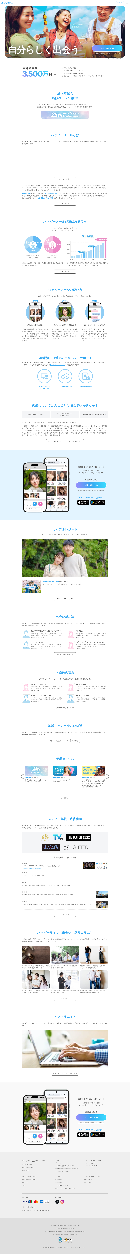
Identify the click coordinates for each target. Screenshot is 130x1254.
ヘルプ (24, 1185)
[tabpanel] (36, 776)
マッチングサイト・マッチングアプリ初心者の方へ (65, 441)
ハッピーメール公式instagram (91, 1163)
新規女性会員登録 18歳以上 (29, 1177)
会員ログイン (25, 1182)
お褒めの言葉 (58, 1182)
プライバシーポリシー (61, 1163)
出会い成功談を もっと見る (65, 654)
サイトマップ (87, 1182)
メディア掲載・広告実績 (61, 1185)
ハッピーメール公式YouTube (91, 1166)
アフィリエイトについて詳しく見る (65, 1073)
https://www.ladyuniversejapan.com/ (32, 868)
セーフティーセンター (57, 365)
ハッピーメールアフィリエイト (92, 1177)
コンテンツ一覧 (88, 1179)
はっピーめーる (26, 1210)
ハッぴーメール (36, 1210)
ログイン (120, 3)
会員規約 (57, 1160)
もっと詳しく (65, 798)
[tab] (63, 792)
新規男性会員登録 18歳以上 (29, 1179)
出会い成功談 (58, 1179)
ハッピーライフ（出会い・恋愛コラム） (65, 1188)
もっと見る (65, 914)
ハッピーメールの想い (28, 1167)
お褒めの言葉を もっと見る (65, 708)
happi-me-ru (45, 1210)
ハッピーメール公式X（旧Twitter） (93, 1160)
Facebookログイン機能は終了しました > (116, 58)
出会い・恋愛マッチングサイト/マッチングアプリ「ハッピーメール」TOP (35, 1161)
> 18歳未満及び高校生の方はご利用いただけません (107, 53)
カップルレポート (60, 1177)
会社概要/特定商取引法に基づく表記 (64, 1166)
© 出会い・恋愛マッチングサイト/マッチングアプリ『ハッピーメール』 (65, 1247)
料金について (25, 1170)
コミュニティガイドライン (62, 1171)
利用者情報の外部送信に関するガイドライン (66, 1168)
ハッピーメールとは (27, 1164)
